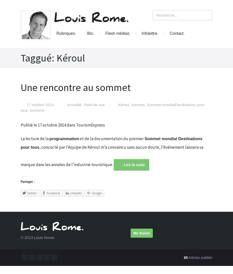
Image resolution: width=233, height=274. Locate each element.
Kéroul (123, 105)
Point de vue (94, 105)
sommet (137, 105)
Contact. (177, 33)
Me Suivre (141, 233)
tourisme (37, 110)
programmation (64, 139)
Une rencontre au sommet (76, 87)
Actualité (74, 105)
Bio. (90, 33)
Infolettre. (150, 33)
